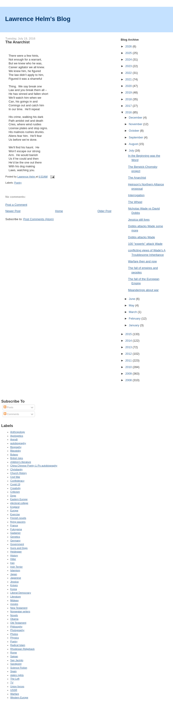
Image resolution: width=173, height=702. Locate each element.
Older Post (104, 211)
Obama (14, 619)
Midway (14, 600)
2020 (129, 86)
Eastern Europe (19, 499)
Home (59, 211)
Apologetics (16, 435)
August (134, 144)
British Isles (16, 458)
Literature (15, 596)
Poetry (18, 182)
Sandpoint (16, 663)
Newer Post (12, 211)
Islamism (15, 570)
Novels (14, 615)
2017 (129, 105)
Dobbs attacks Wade (141, 237)
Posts (8, 407)
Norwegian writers (20, 611)
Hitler (13, 559)
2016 (129, 112)
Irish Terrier (16, 566)
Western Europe (19, 697)
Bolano (14, 454)
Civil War (15, 477)
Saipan (14, 656)
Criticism (15, 491)
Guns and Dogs (19, 548)
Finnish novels (18, 518)
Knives (14, 585)
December (136, 117)
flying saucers (18, 521)
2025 (129, 53)
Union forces (17, 686)
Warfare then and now (142, 261)
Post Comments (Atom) (38, 219)
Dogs (13, 495)
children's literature (20, 462)
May (132, 305)
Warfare (14, 694)
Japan (13, 574)
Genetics (15, 536)
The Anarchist (137, 177)
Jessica (14, 581)
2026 (129, 46)
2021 (129, 79)
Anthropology (17, 432)
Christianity (16, 469)
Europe (14, 510)
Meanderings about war (143, 290)
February (135, 318)
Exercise (15, 514)
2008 (129, 380)
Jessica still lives (139, 219)
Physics (14, 637)
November (136, 124)
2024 (129, 59)
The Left (15, 678)
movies (14, 604)
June (132, 299)
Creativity (15, 488)
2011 (129, 360)
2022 (129, 73)
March (133, 312)
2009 (129, 373)
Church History (18, 473)
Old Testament (18, 622)
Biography (16, 447)
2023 (129, 66)
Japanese (15, 577)
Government (17, 544)
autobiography (18, 443)
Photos (14, 634)
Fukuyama (16, 529)
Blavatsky (15, 450)
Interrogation (136, 195)
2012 (129, 353)
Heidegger (16, 551)
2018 (129, 99)
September (136, 137)
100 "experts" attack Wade (145, 243)
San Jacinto (16, 660)
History (14, 555)
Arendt (14, 439)
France (14, 525)
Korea (13, 589)
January (134, 325)
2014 (129, 340)
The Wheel (135, 202)
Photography (17, 630)
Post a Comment (16, 204)
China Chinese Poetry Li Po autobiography (33, 465)
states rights (17, 675)
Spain (13, 671)
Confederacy (17, 480)
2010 (129, 367)
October (134, 130)
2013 (129, 347)
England (15, 507)
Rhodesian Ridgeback (22, 649)
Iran (12, 563)
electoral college (19, 503)
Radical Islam (17, 645)
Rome (13, 652)
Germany (15, 540)
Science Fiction (18, 667)
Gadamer (15, 533)
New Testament (18, 607)
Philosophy (16, 626)
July (132, 150)
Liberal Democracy (20, 592)
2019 (129, 92)
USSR (13, 690)
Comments (11, 414)
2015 (129, 334)
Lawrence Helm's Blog (38, 18)
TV (12, 682)
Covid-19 (15, 484)
